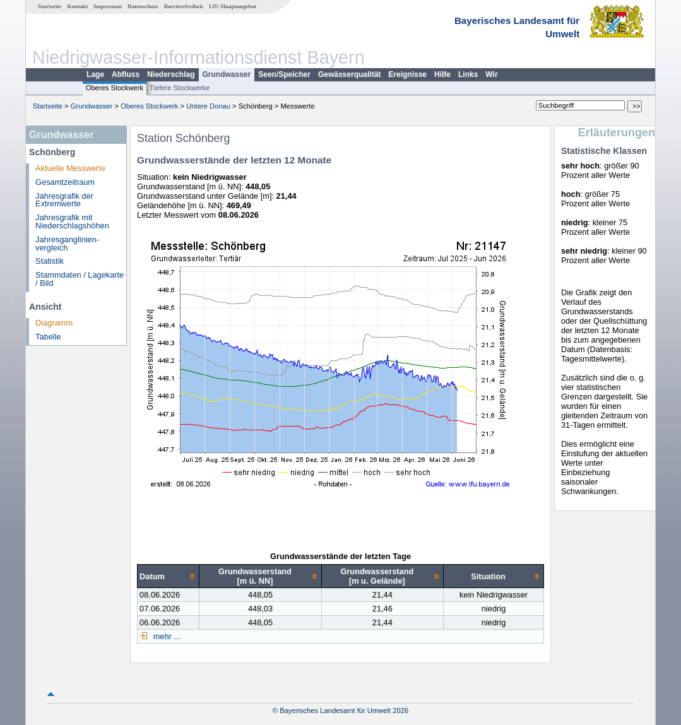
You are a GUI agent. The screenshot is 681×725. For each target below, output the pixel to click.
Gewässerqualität (349, 74)
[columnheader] (168, 576)
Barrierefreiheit (183, 6)
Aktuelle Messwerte (70, 168)
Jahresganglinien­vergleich (67, 243)
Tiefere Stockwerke (180, 87)
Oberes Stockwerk (114, 87)
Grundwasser (227, 74)
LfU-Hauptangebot (232, 6)
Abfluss (125, 74)
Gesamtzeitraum (65, 182)
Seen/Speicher (284, 74)
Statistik (49, 261)
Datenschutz (142, 6)
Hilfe (442, 74)
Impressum (108, 6)
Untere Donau (208, 106)
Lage (95, 74)
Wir (491, 74)
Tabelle (48, 336)
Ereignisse (407, 74)
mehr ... (166, 636)
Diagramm (54, 322)
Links (468, 74)
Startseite (49, 6)
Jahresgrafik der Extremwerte (64, 200)
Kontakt (78, 6)
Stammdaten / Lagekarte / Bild (79, 279)
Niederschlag (170, 74)
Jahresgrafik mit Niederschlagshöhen (72, 221)
